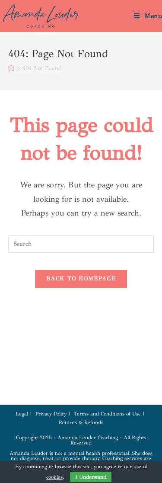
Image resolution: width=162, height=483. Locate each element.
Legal (22, 414)
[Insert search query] (81, 244)
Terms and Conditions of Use (107, 414)
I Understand (90, 477)
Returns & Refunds (81, 422)
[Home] (11, 68)
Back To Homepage (81, 278)
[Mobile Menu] (148, 16)
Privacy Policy (51, 414)
